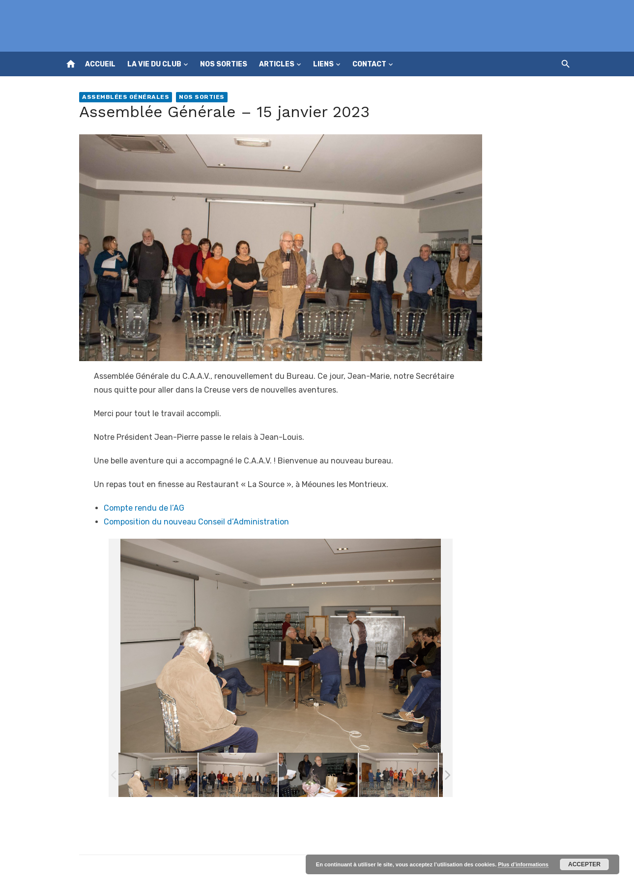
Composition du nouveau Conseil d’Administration (196, 521)
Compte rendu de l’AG (144, 508)
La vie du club (154, 64)
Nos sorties (223, 64)
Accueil (100, 64)
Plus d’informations (523, 864)
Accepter (584, 864)
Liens (323, 64)
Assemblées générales (125, 96)
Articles (276, 64)
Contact (369, 64)
